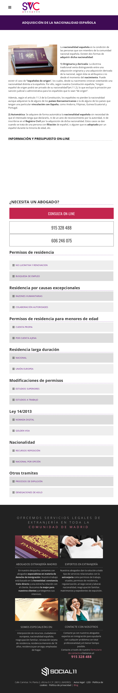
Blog (76, 685)
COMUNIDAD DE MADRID (59, 527)
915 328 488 (61, 227)
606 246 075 (61, 240)
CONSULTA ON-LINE (61, 213)
